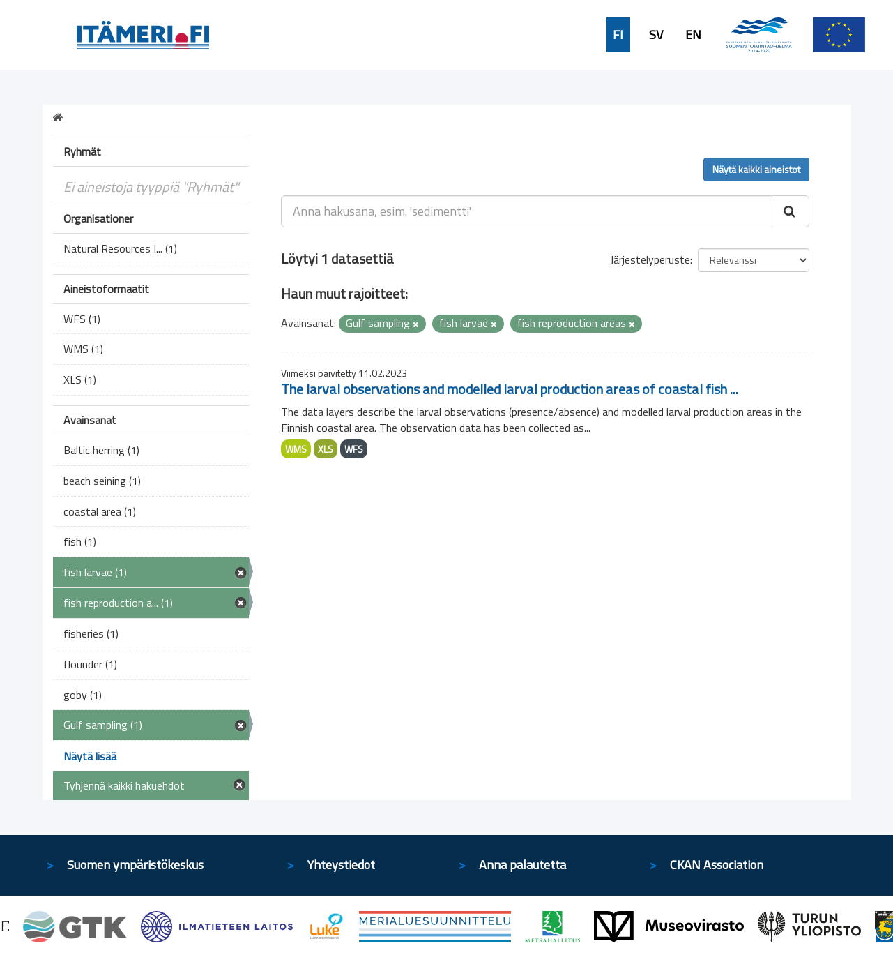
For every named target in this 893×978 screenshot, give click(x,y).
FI (618, 35)
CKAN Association (716, 864)
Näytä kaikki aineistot (756, 169)
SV (656, 35)
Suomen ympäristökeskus (135, 864)
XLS (325, 449)
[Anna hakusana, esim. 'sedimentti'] (526, 211)
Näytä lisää (89, 756)
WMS (296, 449)
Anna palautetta (522, 864)
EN (693, 35)
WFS (353, 449)
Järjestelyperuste (650, 259)
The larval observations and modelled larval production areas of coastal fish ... (509, 389)
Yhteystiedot (341, 864)
